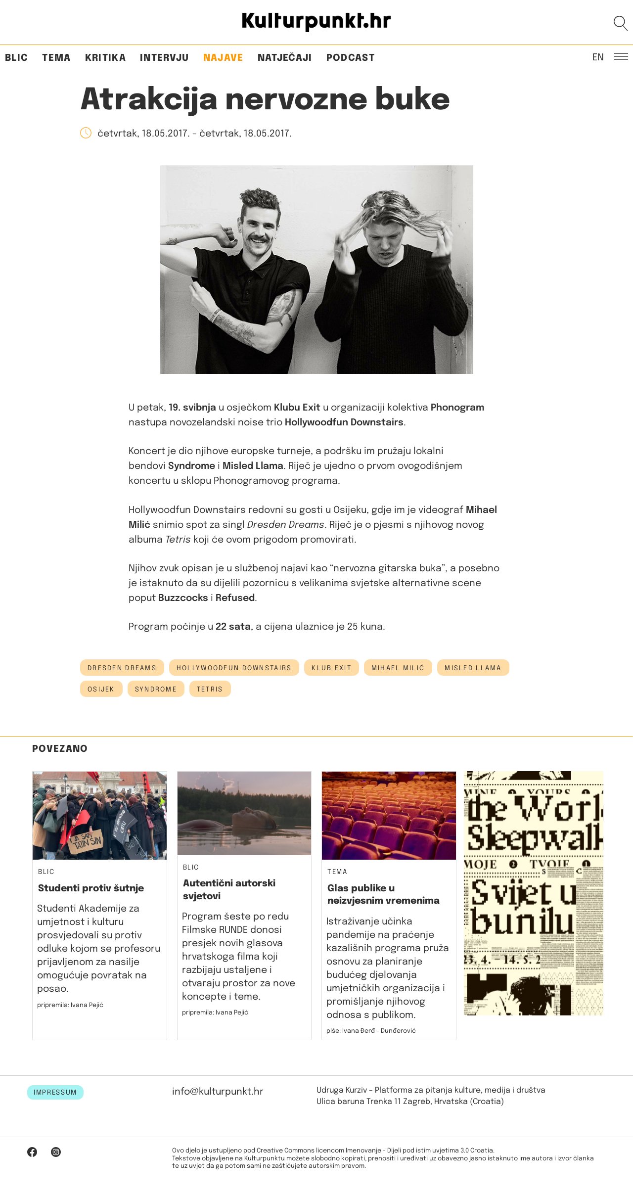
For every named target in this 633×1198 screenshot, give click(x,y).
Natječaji (285, 58)
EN (598, 57)
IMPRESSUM (55, 1092)
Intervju (164, 58)
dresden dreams (122, 668)
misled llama (473, 668)
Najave (223, 58)
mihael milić (398, 668)
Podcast (350, 58)
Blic (16, 58)
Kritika (105, 58)
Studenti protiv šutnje (91, 888)
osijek (101, 689)
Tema (56, 58)
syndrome (156, 689)
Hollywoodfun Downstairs (234, 668)
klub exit (332, 668)
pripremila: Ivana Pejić (70, 1005)
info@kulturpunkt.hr (218, 1092)
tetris (210, 689)
